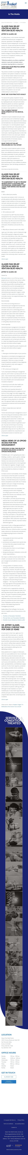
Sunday (12, 1068)
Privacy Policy (21, 1120)
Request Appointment (9, 1082)
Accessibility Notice (19, 1123)
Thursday (12, 1062)
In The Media (23, 22)
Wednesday (12, 1060)
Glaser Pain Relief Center (6, 22)
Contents (16, 22)
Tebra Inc (14, 1120)
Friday (12, 1064)
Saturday (12, 1066)
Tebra (20, 1149)
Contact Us (14, 1127)
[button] (26, 2)
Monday (12, 1056)
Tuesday (12, 1058)
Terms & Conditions (8, 1123)
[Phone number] (8, 1077)
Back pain (3, 278)
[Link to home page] (11, 4)
